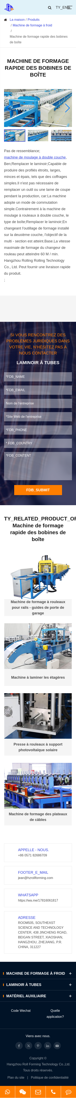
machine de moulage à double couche (35, 157)
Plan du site (16, 1077)
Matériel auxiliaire (39, 996)
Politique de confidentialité (50, 1077)
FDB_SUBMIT (38, 490)
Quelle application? (55, 1013)
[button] (9, 108)
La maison (17, 19)
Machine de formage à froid (32, 25)
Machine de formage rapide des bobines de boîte (39, 39)
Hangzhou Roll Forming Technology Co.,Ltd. (38, 1064)
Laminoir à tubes (39, 984)
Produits (34, 19)
